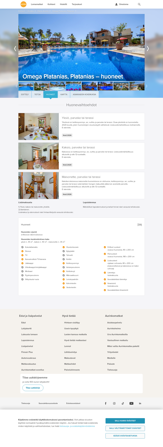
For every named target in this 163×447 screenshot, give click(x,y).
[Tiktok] (123, 403)
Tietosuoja (25, 403)
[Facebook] (105, 403)
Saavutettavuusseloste (48, 403)
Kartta (64, 94)
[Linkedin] (140, 403)
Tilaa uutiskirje (33, 387)
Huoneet (50, 94)
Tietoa (37, 94)
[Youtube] (131, 403)
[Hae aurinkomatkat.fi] (139, 4)
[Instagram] (114, 403)
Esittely (25, 94)
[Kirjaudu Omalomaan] (122, 4)
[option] (81, 47)
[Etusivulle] (23, 4)
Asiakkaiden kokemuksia (84, 94)
